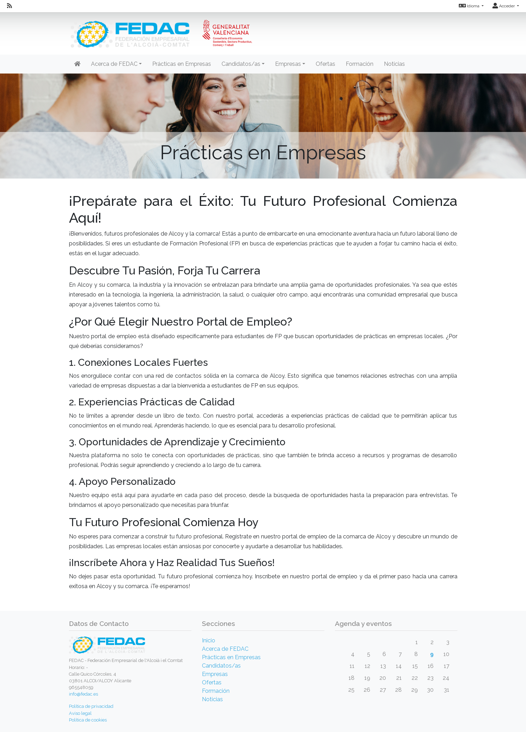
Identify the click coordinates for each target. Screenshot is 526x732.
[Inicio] (160, 29)
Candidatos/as (221, 665)
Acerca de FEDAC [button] (114, 64)
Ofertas (325, 64)
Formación (359, 64)
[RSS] (9, 6)
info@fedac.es (83, 694)
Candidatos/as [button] (241, 64)
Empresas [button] (288, 64)
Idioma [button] (470, 6)
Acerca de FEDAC (225, 649)
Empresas (215, 674)
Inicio (208, 640)
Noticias (394, 64)
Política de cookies (88, 720)
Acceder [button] (504, 6)
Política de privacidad (91, 706)
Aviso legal (80, 713)
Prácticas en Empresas (181, 64)
